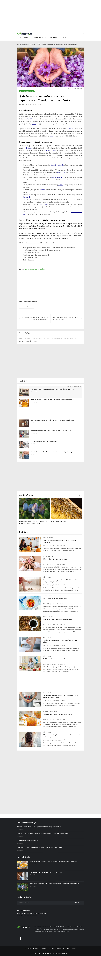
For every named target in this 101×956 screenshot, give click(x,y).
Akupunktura (37, 339)
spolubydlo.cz (44, 913)
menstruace (61, 172)
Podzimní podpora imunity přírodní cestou (56, 659)
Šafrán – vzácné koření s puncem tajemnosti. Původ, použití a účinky (57, 44)
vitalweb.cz (20, 913)
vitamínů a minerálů (57, 165)
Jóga (76, 339)
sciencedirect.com (31, 269)
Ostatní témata (48, 537)
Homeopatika (68, 339)
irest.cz (29, 916)
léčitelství (29, 148)
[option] (34, 512)
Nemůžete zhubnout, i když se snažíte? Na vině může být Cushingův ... (53, 452)
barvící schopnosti (33, 119)
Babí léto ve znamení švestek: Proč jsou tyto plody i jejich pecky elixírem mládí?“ (55, 884)
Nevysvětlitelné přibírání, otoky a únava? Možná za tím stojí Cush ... (51, 431)
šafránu (52, 136)
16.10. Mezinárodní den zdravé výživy (55, 599)
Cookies (44, 948)
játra (60, 185)
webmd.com (41, 269)
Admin (74, 948)
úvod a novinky (25, 37)
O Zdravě (28, 948)
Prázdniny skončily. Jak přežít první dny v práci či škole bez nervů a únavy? (40, 848)
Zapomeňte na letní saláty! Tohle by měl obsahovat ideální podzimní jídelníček (54, 861)
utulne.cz (26, 913)
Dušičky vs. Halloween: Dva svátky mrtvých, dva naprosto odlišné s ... (52, 420)
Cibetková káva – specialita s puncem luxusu (57, 619)
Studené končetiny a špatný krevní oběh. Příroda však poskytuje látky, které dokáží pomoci (60, 581)
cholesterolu (26, 197)
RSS (68, 948)
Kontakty (36, 948)
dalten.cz (34, 916)
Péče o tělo (47, 577)
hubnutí (42, 190)
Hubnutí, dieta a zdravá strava (53, 596)
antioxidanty (44, 204)
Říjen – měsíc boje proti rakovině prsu (55, 559)
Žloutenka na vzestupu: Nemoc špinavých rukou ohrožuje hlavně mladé (39, 827)
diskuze (64, 37)
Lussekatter (70, 128)
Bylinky (46, 339)
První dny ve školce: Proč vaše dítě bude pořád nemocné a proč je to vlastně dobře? (43, 834)
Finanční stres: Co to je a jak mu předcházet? (45, 441)
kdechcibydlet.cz (21, 916)
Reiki (35, 341)
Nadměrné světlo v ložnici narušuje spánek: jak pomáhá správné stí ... (52, 389)
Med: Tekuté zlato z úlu (58, 521)
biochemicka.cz (34, 913)
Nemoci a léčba (48, 556)
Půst (20, 339)
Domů (19, 44)
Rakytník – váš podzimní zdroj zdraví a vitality (57, 714)
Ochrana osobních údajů (57, 948)
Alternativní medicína (28, 44)
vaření (34, 124)
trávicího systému (56, 177)
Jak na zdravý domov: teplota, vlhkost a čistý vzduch (46, 872)
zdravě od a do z (41, 37)
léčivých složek (51, 150)
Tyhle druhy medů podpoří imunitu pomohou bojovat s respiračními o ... (53, 400)
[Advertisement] (50, 16)
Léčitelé (21, 341)
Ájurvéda (27, 339)
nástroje (54, 37)
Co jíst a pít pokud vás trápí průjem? (28, 841)
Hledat (76, 902)
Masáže (28, 341)
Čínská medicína (56, 339)
